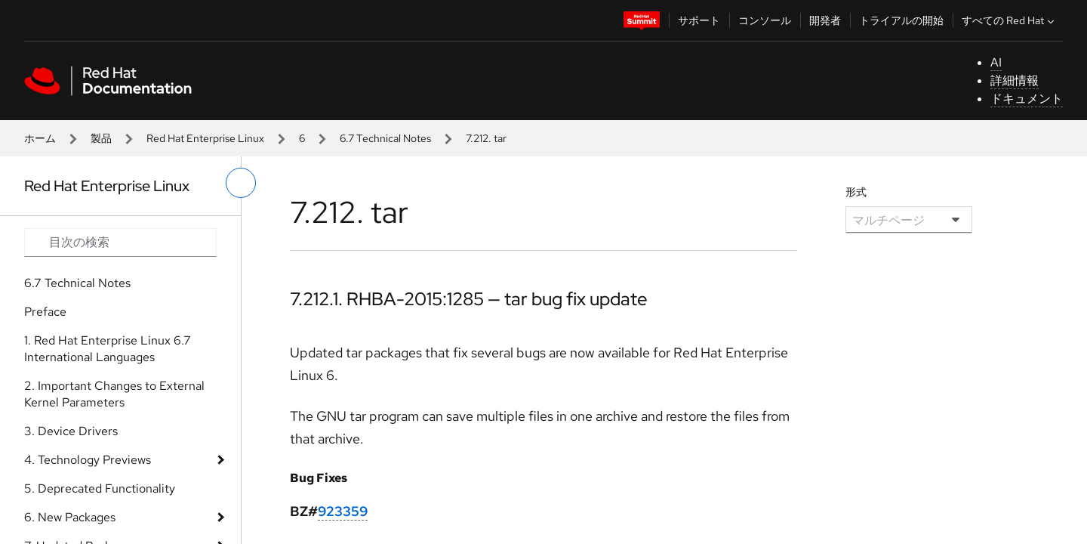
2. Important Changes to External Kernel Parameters (114, 394)
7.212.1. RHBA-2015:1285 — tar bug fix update (469, 299)
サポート (699, 20)
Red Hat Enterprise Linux (205, 138)
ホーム (40, 138)
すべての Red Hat (1010, 20)
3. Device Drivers (71, 431)
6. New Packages (69, 517)
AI (996, 62)
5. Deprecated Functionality (99, 488)
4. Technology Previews (87, 460)
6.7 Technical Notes (385, 138)
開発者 (825, 20)
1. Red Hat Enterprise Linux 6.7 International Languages (107, 348)
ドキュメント (1026, 99)
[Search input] (120, 242)
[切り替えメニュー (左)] (241, 183)
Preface (45, 312)
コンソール (764, 20)
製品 (101, 138)
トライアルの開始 (901, 20)
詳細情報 (1014, 80)
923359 (343, 511)
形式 (856, 192)
